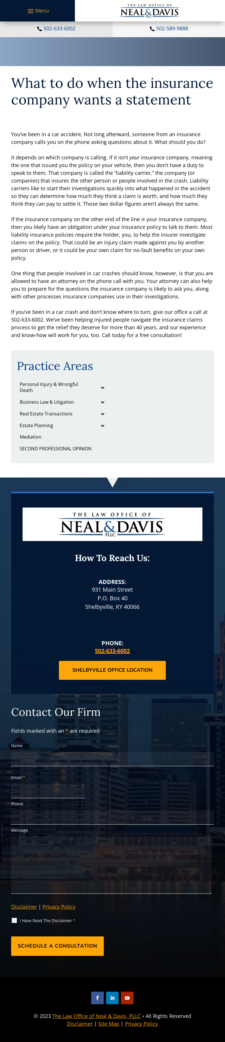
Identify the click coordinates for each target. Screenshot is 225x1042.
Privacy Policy (59, 906)
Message (19, 830)
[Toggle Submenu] (102, 387)
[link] (150, 11)
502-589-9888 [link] (172, 28)
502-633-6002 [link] (59, 28)
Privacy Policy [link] (141, 1023)
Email (18, 777)
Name (17, 745)
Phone (17, 804)
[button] (37, 10)
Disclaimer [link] (80, 1023)
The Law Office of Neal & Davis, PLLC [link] (96, 1016)
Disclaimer (24, 906)
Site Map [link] (108, 1023)
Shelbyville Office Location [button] (112, 670)
